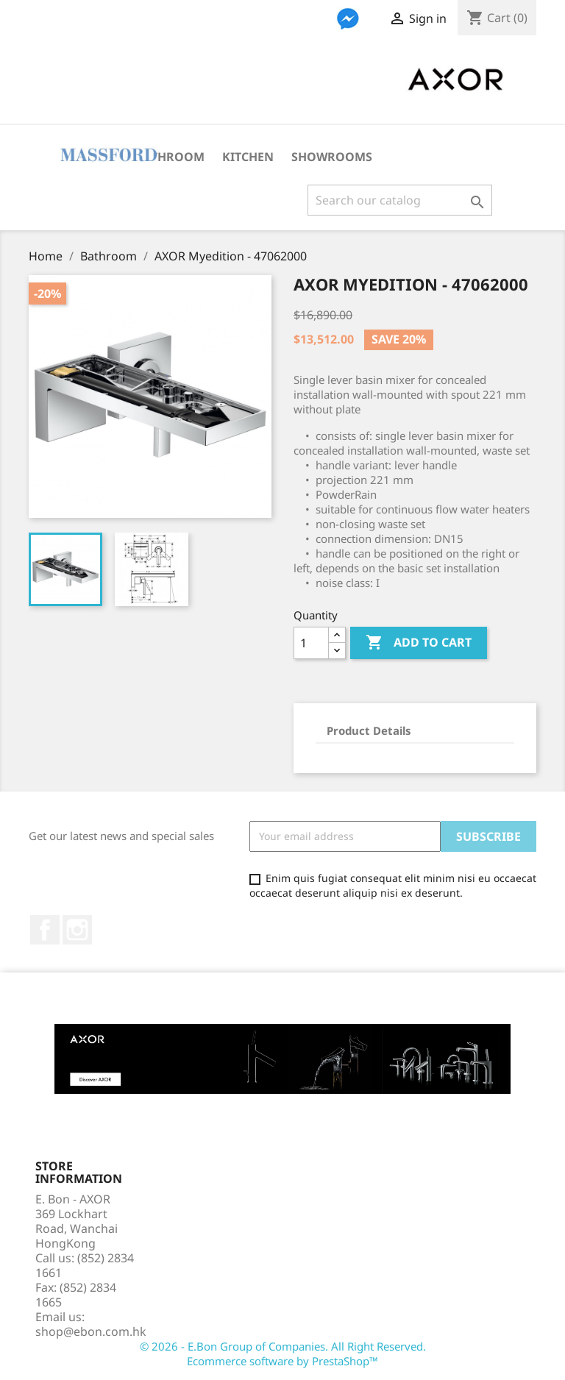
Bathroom (170, 157)
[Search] (400, 200)
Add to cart (419, 642)
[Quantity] (311, 643)
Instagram (77, 930)
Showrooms (331, 157)
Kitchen (248, 157)
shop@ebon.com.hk (90, 1331)
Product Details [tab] (369, 730)
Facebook (45, 930)
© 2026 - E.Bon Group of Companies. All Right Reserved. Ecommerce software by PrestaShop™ (283, 1353)
